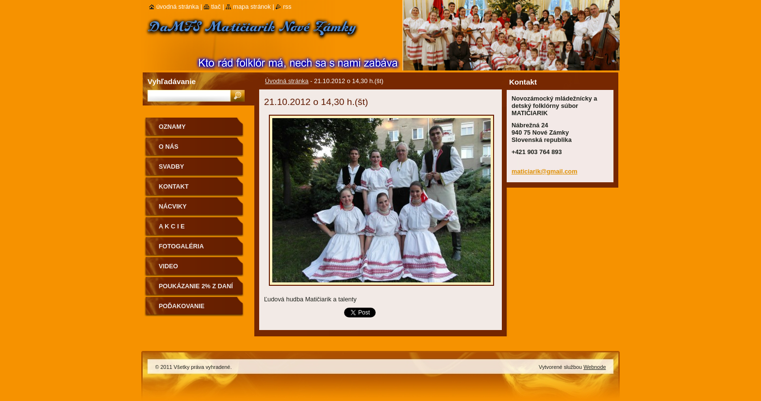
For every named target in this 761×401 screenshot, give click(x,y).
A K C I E (172, 226)
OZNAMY (172, 126)
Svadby (171, 166)
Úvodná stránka (287, 81)
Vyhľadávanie (172, 81)
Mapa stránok (252, 6)
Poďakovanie (181, 306)
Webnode (594, 367)
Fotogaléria (181, 246)
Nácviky (173, 206)
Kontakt (174, 186)
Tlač (216, 6)
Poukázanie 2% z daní (196, 286)
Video (168, 266)
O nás (169, 146)
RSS (287, 6)
